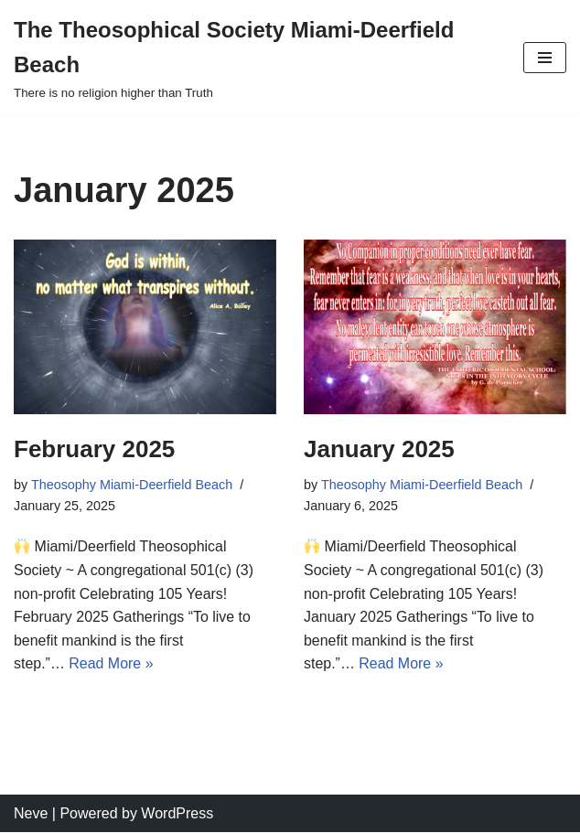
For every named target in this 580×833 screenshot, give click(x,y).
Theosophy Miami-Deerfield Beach (132, 484)
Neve (31, 813)
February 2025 (94, 449)
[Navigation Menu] (544, 57)
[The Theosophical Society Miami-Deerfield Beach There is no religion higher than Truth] (255, 57)
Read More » (111, 663)
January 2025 (379, 449)
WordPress (177, 813)
